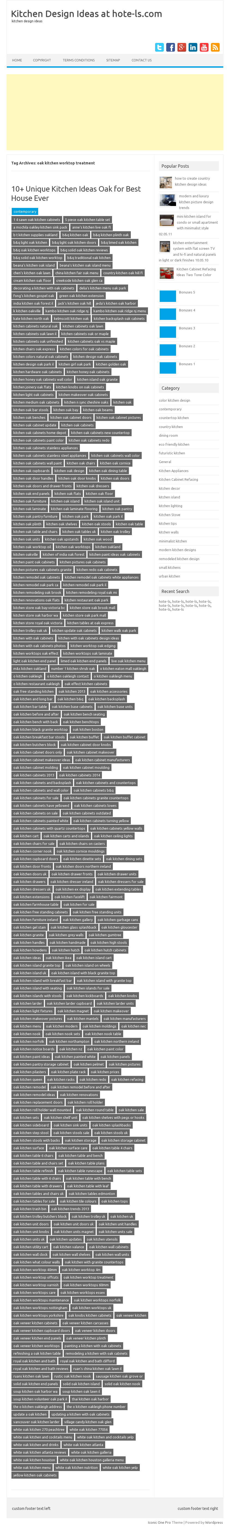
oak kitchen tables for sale (34, 1201)
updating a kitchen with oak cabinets (81, 1414)
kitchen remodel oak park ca (35, 585)
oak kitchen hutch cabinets (105, 950)
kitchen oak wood (98, 539)
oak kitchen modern (62, 1026)
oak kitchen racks (61, 1079)
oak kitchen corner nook (32, 851)
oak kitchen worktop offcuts (36, 1277)
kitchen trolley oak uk (30, 630)
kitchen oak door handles (33, 478)
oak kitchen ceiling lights (113, 836)
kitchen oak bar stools (31, 410)
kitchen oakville (25, 554)
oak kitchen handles (29, 942)
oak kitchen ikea (58, 958)
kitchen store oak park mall (84, 615)
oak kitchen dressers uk (32, 889)
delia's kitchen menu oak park (102, 288)
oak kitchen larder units (115, 1003)
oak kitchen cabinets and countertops (106, 783)
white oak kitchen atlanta (83, 1445)
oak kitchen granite (28, 935)
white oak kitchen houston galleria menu (92, 1460)
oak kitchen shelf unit (60, 1117)
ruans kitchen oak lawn (31, 1376)
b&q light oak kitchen (30, 242)
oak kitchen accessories (109, 691)
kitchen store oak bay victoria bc (39, 608)
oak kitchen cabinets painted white (40, 821)
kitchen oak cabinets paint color (38, 440)
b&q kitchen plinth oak (111, 235)
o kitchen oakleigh (27, 676)
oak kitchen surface (28, 1148)
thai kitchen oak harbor (90, 1399)
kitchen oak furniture (29, 501)
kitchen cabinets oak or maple (85, 334)
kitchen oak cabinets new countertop (100, 433)
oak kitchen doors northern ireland (83, 866)
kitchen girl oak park (75, 364)
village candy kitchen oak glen (87, 1422)
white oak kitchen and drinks (36, 1445)
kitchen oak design (69, 471)
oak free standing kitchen (33, 691)
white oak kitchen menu (32, 1467)
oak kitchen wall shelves (71, 1254)
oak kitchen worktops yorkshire (38, 1315)
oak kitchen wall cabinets (109, 1247)
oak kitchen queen (27, 1079)
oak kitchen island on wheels (87, 965)
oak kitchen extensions (31, 897)
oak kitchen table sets (124, 1171)
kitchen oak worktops (73, 547)
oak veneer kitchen (131, 1315)
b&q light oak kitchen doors (74, 242)
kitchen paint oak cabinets (34, 562)
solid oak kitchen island (81, 1384)
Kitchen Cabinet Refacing (178, 479)
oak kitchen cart (26, 836)
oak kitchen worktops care (34, 1292)
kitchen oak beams (98, 410)
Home (17, 60)
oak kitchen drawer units (117, 874)
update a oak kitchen (30, 1414)
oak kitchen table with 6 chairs (37, 1178)
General (165, 462)
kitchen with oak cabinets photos (39, 646)
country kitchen (171, 427)
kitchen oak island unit (102, 501)
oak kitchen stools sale (71, 1133)
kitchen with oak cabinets (33, 638)
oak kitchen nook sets (63, 1034)
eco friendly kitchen (174, 444)
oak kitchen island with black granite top (83, 973)
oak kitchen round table (95, 1110)
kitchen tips (168, 523)
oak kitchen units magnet (74, 1232)
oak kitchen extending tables (118, 889)
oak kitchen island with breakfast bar (42, 980)
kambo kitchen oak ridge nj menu (119, 311)
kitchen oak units (26, 539)
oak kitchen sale (131, 1110)
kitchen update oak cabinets (74, 630)
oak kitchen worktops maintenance (41, 1300)
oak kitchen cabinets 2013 (33, 775)
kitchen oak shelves (61, 524)
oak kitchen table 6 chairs (33, 1155)
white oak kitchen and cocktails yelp (105, 1437)
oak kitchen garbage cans (118, 920)
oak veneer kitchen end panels (37, 1338)
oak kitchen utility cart (30, 1247)
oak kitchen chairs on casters (82, 843)
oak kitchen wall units (112, 1254)
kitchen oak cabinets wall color (115, 455)
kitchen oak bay (65, 410)
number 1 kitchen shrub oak (73, 668)
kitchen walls (169, 532)
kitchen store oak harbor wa (35, 615)
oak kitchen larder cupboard (69, 1003)
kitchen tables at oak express (90, 623)
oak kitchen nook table (103, 1034)
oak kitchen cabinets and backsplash (42, 783)
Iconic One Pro (159, 1522)
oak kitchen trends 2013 (70, 1209)
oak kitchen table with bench (88, 1178)
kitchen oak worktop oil (32, 547)
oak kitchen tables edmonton (92, 1193)
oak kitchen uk (121, 1216)
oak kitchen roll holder (85, 1102)
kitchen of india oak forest (63, 554)
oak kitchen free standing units (97, 912)
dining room (168, 435)
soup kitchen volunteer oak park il (40, 1399)
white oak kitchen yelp (120, 1467)
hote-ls (165, 601)
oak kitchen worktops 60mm (86, 1285)
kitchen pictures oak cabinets (83, 562)
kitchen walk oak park (119, 630)
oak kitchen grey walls (66, 935)
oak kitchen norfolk (28, 1041)
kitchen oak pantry (117, 509)
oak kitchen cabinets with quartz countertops (49, 828)
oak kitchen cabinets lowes (95, 805)
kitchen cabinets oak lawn (83, 326)
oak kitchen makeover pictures (37, 1018)
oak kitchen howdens (30, 950)
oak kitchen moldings (99, 1026)
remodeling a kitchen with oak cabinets (97, 1353)
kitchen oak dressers (93, 486)
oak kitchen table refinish (33, 1171)
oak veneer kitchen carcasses (85, 1323)
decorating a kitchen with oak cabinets (43, 288)
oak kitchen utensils (102, 1239)
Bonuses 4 (187, 310)
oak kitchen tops (114, 1201)
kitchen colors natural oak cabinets (40, 356)
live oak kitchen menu (128, 661)
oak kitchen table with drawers (37, 1186)
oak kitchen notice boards (34, 1049)
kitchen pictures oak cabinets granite (42, 570)
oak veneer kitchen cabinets (35, 1323)
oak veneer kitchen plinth (86, 1338)
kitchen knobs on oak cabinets (80, 387)
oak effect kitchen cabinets (86, 684)
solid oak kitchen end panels (35, 1384)
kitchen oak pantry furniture (35, 516)
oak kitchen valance (68, 1247)
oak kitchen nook (27, 1034)
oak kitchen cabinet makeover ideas (41, 760)
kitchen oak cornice (115, 463)
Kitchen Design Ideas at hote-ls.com (86, 13)
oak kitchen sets (26, 1117)
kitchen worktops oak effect (35, 653)
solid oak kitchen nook (122, 1384)
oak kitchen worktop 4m (81, 1270)
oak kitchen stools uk (111, 1133)
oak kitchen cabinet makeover (90, 752)
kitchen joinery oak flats (32, 387)
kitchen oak (122, 402)
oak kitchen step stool (31, 1133)
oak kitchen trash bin (29, 1209)
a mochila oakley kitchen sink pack (40, 227)
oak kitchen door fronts (32, 866)
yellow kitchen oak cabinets (35, 1475)
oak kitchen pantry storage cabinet (41, 1064)
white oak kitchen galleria (91, 1452)
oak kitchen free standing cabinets (40, 912)
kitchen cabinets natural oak (35, 326)
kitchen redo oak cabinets (97, 570)
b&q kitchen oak (75, 235)
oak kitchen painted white (75, 1056)
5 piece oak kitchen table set (87, 219)
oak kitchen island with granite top (104, 980)
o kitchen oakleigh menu (113, 676)
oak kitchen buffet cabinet (125, 737)
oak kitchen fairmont (106, 897)
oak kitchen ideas (27, 958)
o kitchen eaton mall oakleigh (123, 668)
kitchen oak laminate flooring (74, 509)
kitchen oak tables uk (79, 531)
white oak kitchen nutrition (77, 1467)
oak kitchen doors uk (30, 874)
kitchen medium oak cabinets (36, 402)
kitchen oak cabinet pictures (118, 417)
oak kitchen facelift (70, 897)
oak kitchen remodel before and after (80, 1087)
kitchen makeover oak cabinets (83, 394)
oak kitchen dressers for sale (121, 881)
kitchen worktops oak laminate (87, 653)
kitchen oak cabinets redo (89, 440)
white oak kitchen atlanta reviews (39, 1452)
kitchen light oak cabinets (33, 394)
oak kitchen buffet (84, 737)
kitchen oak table (129, 524)
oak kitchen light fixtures (33, 1011)
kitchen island (169, 497)
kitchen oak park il (108, 516)
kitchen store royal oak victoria (37, 623)
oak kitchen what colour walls (36, 1262)
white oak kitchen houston (34, 1460)
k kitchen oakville (27, 311)
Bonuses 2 (187, 346)
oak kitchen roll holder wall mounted (42, 1110)
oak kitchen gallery (78, 920)
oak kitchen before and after (36, 714)
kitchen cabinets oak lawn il (34, 334)
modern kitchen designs (177, 550)
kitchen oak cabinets (77, 425)
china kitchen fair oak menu (76, 273)
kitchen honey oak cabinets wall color (42, 379)
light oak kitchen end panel (34, 661)
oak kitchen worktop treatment (88, 1277)
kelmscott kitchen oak (71, 318)
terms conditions (79, 60)
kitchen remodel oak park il (84, 585)
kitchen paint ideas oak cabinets (114, 554)
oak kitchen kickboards (84, 996)
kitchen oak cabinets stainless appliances (45, 448)
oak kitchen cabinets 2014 (79, 775)
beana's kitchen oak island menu (85, 265)
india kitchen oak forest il (33, 303)
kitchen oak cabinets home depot (39, 433)
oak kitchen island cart (94, 958)
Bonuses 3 (187, 328)
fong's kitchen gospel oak (33, 296)
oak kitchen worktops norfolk (97, 1300)
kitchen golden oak (111, 364)
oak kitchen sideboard (31, 1125)
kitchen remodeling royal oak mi (91, 592)
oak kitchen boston (88, 729)
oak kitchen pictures (125, 1064)
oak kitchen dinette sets (82, 859)
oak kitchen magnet (73, 1011)
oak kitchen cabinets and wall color (41, 790)
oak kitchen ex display (73, 889)
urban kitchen (169, 576)
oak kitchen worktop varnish (36, 1285)
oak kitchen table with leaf (88, 1186)
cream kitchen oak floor (32, 280)
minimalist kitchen (173, 541)
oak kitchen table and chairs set (38, 1163)
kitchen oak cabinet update (34, 425)
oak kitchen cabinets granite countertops (96, 798)
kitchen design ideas (27, 21)
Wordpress (214, 1522)
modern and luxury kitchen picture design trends (196, 202)
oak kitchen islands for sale (88, 988)
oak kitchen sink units (70, 1125)
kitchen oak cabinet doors (71, 417)
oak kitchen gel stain (29, 927)
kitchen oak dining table (108, 471)
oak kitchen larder (27, 1003)
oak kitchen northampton (69, 1041)
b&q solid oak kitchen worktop (37, 258)
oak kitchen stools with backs (36, 1140)
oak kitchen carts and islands (66, 836)
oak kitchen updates (66, 1239)
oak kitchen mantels (83, 1018)
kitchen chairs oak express (34, 349)
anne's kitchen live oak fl (91, 227)
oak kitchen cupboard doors (35, 859)
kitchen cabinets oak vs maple (91, 341)
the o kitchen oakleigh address (37, 1407)
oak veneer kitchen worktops (36, 1346)
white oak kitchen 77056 (88, 1429)
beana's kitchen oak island (34, 265)
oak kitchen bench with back (35, 722)
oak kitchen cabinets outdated (87, 813)
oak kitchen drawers (29, 881)
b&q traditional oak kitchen (89, 258)
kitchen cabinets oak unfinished (38, 341)
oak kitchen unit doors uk (74, 1224)
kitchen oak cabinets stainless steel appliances (49, 455)
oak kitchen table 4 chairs (112, 1148)
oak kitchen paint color (105, 1049)
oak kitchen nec (133, 1026)
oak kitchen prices (105, 1072)
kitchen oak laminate (29, 509)
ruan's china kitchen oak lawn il (97, 1368)
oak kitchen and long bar (33, 699)
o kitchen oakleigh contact (68, 676)
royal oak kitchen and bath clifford (87, 1361)
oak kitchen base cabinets (72, 706)
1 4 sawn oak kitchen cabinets (36, 219)
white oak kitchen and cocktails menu (42, 1437)
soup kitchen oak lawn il (81, 1391)
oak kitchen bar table (30, 706)
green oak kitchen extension (81, 296)
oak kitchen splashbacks (111, 1125)
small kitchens (170, 567)
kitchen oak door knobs (77, 478)
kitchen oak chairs (81, 463)
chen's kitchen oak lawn (31, 273)
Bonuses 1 (187, 364)
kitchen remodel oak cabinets (36, 577)
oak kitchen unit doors (31, 1224)
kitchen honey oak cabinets (88, 372)
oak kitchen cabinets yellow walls (116, 828)
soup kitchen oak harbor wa (35, 1391)
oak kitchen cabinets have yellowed (41, 805)
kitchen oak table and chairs (35, 531)
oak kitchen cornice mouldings (81, 851)
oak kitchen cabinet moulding (86, 767)
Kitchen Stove (169, 515)
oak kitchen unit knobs (31, 1232)
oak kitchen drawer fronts (72, 874)
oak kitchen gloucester (119, 927)
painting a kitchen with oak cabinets (93, 1346)
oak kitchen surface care (68, 1148)
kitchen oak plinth (27, 524)
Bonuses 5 (187, 292)
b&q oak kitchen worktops (34, 250)
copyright (42, 60)
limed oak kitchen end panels (84, 661)
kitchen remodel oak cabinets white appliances (102, 577)
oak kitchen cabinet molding (35, 767)
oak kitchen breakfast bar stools (39, 737)
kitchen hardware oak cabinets (37, 372)
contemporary (25, 211)
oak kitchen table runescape (80, 1171)
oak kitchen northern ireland (116, 1041)
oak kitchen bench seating (84, 714)
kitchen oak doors (115, 478)
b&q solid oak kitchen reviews (84, 250)
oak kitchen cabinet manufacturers (102, 760)
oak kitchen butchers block (34, 745)
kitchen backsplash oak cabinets (119, 318)
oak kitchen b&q (70, 699)
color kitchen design (174, 400)
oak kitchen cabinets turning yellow (101, 821)
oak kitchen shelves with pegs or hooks (113, 1117)
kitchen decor (169, 488)
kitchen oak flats (68, 493)
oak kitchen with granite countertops (94, 1262)
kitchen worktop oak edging (93, 646)
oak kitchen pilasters (29, 1072)
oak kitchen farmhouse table (36, 904)
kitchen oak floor (99, 493)
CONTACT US (142, 60)
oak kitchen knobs (122, 996)
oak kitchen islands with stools (37, 996)
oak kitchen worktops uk (91, 1308)
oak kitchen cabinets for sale (36, 798)
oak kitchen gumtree (105, 935)
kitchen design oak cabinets (95, 356)
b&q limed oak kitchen (119, 242)
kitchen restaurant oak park (86, 600)
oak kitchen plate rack (68, 1072)
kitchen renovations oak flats (36, 600)
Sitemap (113, 60)
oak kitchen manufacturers (125, 1018)
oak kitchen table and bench (80, 1155)
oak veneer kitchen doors (95, 1330)
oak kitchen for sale (79, 904)
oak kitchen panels (115, 1056)
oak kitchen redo (93, 1079)
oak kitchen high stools (108, 942)
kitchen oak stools (96, 524)
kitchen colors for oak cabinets (84, 349)
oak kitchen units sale (115, 1232)
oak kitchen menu (27, 1026)
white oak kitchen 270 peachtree (39, 1429)
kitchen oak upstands (62, 539)
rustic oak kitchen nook (72, 1376)
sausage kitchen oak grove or (119, 1376)
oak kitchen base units (115, 706)
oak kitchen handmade (68, 942)
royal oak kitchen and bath (34, 1361)
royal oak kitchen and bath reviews (40, 1368)
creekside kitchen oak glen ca (79, 280)
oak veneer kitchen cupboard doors (41, 1330)
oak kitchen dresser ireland (71, 881)
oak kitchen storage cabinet (123, 1140)
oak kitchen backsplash (106, 699)
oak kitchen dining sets (124, 859)
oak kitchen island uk (29, 973)
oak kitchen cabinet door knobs (86, 745)
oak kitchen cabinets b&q (94, 790)
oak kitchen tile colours (78, 1201)
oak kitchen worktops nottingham (40, 1308)
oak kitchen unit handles (118, 1224)
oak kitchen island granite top (36, 965)
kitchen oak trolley (115, 531)
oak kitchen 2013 (72, 691)
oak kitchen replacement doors (38, 1102)
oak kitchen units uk (29, 1239)
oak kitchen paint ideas (31, 1056)
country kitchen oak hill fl (123, 273)
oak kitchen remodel (29, 1087)
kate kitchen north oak (31, 318)
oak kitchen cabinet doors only (37, 752)
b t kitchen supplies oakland (35, 235)
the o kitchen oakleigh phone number (96, 1407)
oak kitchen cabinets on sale (35, 813)
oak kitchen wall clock (30, 1254)
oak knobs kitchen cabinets (89, 1315)
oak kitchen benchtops (81, 722)
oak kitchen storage (80, 1140)
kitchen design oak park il (33, 364)
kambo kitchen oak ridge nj (67, 311)
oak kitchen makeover (111, 1011)
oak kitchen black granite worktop (40, 729)
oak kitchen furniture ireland (35, 920)
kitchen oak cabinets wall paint (37, 463)
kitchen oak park (75, 516)
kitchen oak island (65, 501)
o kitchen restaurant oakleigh (36, 684)
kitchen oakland (107, 547)
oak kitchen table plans (86, 1163)
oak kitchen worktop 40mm (35, 1270)
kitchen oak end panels (31, 493)
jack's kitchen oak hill (74, 303)
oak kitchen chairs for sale (34, 843)
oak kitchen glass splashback (73, 927)
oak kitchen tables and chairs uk (38, 1193)
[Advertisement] (115, 112)
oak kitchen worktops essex (82, 1292)
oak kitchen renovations (79, 1095)
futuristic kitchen (172, 453)
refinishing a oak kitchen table (37, 1353)
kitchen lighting (170, 506)
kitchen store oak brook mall (92, 608)
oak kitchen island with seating (37, 988)
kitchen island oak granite (97, 379)
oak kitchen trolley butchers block (40, 1216)
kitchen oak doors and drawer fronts (42, 486)
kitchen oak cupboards (31, 471)
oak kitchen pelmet (89, 1064)
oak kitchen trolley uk (88, 1216)
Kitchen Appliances (174, 471)
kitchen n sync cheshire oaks (86, 402)
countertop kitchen (174, 418)
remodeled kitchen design (179, 559)
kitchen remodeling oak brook (37, 592)
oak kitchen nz (70, 1049)
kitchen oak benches (29, 417)
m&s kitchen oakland (29, 668)
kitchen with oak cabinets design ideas (88, 638)
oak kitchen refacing (127, 1079)
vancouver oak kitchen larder (36, 1422)
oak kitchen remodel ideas (34, 1095)
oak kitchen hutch (66, 950)
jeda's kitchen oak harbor (116, 303)
